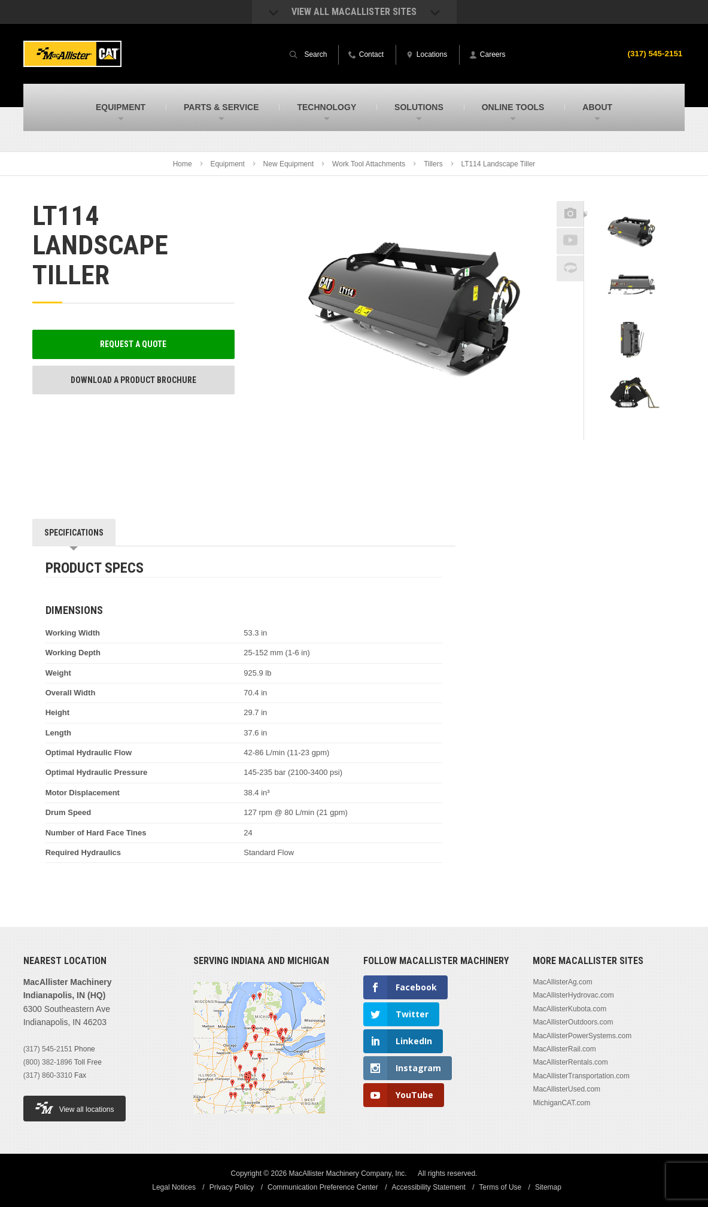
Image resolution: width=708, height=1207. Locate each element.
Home (182, 164)
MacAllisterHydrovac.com (573, 995)
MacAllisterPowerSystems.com (582, 1036)
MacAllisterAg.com (562, 982)
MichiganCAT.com (561, 1103)
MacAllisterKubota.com (569, 1009)
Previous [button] (630, 197)
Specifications (74, 532)
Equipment (227, 164)
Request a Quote (133, 344)
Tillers (433, 164)
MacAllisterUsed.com (566, 1089)
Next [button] (644, 432)
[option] (630, 234)
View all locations (74, 1108)
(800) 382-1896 (47, 1062)
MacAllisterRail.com (564, 1049)
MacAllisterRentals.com (570, 1062)
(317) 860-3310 (47, 1075)
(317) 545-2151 (654, 53)
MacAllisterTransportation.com (581, 1076)
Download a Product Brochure (133, 380)
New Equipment (288, 164)
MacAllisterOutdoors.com (573, 1022)
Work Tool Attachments (368, 164)
